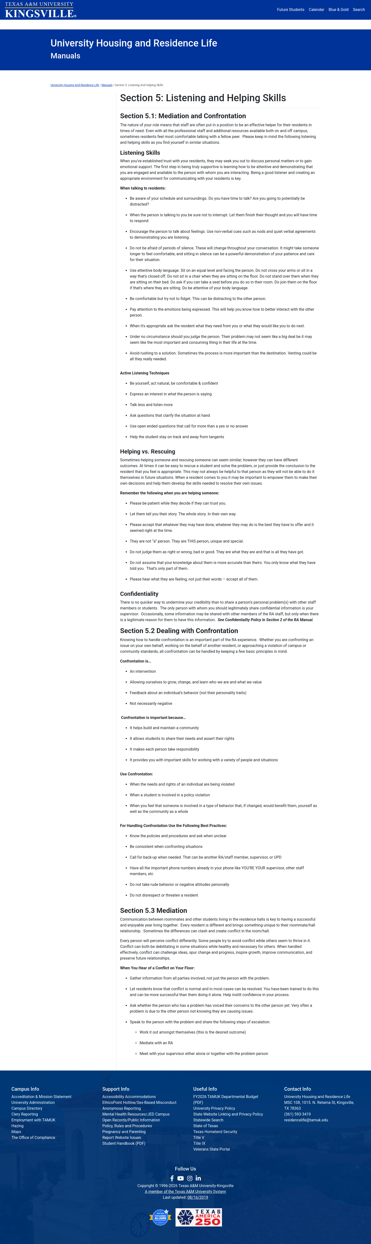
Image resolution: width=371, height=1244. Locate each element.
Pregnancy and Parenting (124, 1131)
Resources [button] (209, 24)
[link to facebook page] (172, 1178)
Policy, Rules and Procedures (127, 1126)
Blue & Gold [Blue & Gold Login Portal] (339, 9)
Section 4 (59, 147)
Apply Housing (122, 75)
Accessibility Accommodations (129, 1096)
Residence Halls (201, 75)
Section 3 (59, 137)
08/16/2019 (197, 1197)
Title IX (199, 1143)
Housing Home (75, 75)
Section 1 (59, 107)
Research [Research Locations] (175, 24)
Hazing (17, 1126)
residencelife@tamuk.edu (306, 1120)
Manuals (107, 85)
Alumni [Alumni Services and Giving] (244, 24)
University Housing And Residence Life (75, 85)
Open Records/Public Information (131, 1120)
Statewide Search (208, 1120)
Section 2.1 (60, 127)
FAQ (161, 75)
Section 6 (59, 166)
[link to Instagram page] (190, 1178)
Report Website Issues (121, 1137)
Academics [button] (137, 24)
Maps (16, 1131)
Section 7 (59, 176)
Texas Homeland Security (215, 1131)
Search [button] (359, 9)
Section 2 (59, 117)
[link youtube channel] (181, 1178)
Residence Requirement (258, 75)
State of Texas (205, 1126)
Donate (306, 24)
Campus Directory (26, 1108)
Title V (198, 1137)
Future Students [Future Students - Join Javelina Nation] (291, 9)
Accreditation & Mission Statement (41, 1096)
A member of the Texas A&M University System (185, 1191)
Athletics (275, 24)
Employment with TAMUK (33, 1120)
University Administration (33, 1102)
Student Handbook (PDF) (123, 1143)
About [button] (64, 24)
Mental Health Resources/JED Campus (136, 1114)
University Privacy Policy (214, 1108)
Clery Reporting (24, 1114)
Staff (305, 75)
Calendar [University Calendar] (316, 9)
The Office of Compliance (33, 1137)
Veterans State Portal (211, 1149)
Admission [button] (98, 24)
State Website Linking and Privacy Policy (228, 1114)
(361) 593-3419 (297, 1114)
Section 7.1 (60, 186)
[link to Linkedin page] (198, 1178)
